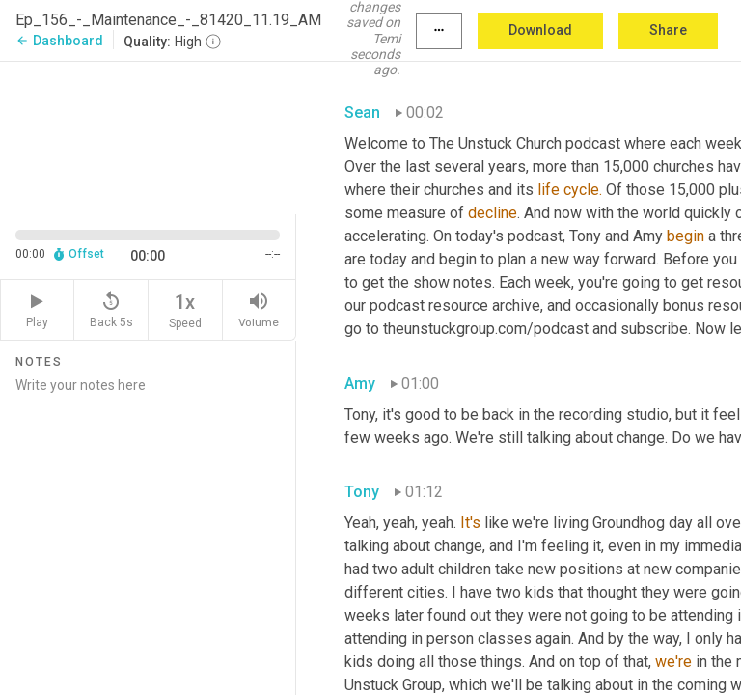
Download (540, 30)
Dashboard (59, 40)
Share (668, 30)
